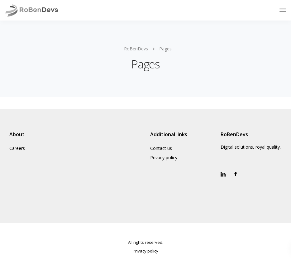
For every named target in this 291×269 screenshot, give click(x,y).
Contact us (161, 148)
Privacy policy (163, 157)
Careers (17, 148)
